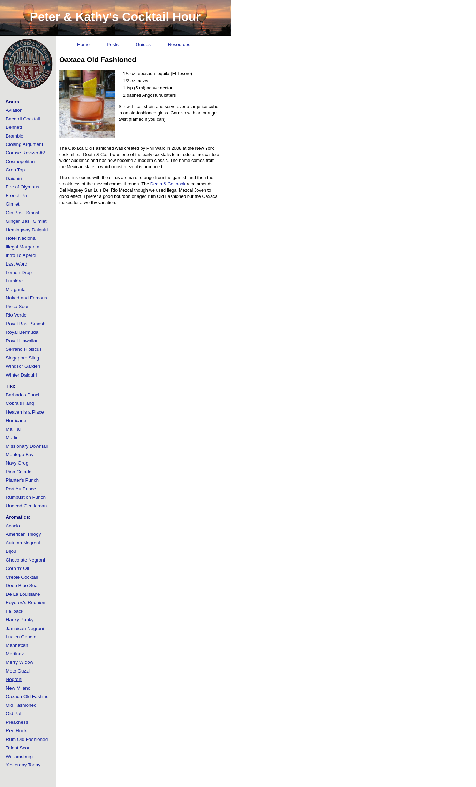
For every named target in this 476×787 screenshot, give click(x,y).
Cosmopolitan (20, 161)
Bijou (11, 551)
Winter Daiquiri (21, 375)
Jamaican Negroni (25, 628)
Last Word (16, 264)
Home (83, 44)
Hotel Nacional (21, 238)
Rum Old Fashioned (27, 739)
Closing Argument (24, 144)
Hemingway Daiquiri (27, 229)
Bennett (14, 127)
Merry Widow (19, 662)
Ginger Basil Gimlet (26, 221)
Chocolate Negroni (25, 560)
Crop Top (15, 169)
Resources (179, 44)
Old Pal (13, 713)
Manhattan (17, 645)
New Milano (18, 688)
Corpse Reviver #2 (25, 152)
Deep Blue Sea (21, 585)
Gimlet (12, 204)
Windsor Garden (23, 366)
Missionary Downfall (27, 446)
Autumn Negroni (23, 542)
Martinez (15, 653)
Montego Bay (19, 454)
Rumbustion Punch (26, 497)
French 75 (16, 195)
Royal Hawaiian (22, 340)
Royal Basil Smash (25, 323)
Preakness (17, 722)
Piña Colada (18, 471)
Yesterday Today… (25, 764)
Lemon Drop (19, 272)
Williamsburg (19, 756)
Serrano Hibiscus (24, 349)
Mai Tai (13, 429)
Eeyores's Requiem (26, 602)
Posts (113, 44)
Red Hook (16, 730)
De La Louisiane (23, 594)
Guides (143, 44)
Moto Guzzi (18, 671)
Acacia (13, 525)
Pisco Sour (17, 306)
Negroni (14, 679)
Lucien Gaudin (21, 636)
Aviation (14, 110)
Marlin (12, 437)
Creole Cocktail (22, 577)
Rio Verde (16, 315)
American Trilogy (23, 534)
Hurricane (16, 420)
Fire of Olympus (22, 187)
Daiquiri (14, 178)
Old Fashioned (21, 705)
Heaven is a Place (25, 412)
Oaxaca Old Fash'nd (27, 696)
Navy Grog (17, 463)
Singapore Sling (22, 358)
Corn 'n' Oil (17, 568)
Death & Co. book (168, 183)
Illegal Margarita (22, 247)
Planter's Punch (22, 480)
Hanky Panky (19, 619)
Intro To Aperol (21, 255)
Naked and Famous (26, 297)
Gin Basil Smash (23, 212)
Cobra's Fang (20, 403)
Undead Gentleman (26, 505)
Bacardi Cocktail (23, 118)
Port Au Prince (21, 488)
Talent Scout (19, 747)
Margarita (15, 289)
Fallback (14, 611)
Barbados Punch (23, 395)
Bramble (14, 136)
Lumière (14, 280)
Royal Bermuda (22, 332)
